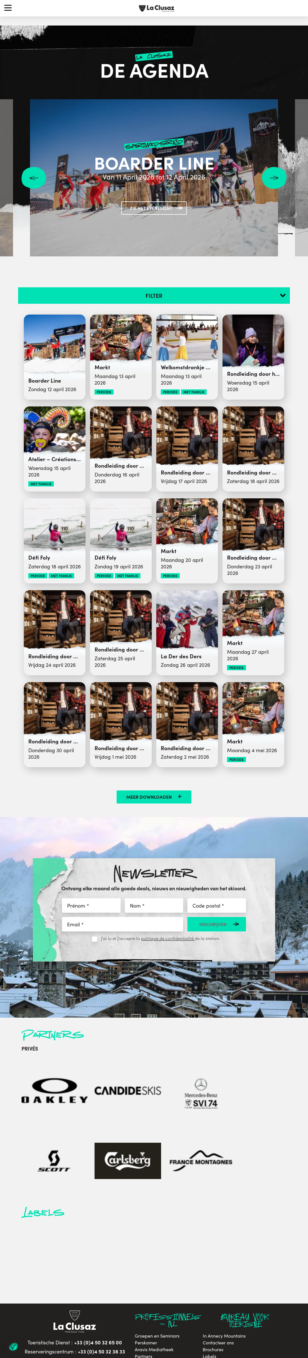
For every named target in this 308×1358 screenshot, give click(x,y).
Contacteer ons (218, 1251)
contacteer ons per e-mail (78, 1274)
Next (274, 178)
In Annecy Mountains (224, 1244)
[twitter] (57, 1295)
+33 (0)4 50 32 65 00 (98, 1251)
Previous (34, 178)
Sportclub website (153, 1278)
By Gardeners (285, 1304)
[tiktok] (105, 1295)
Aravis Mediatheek (154, 1258)
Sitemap (176, 1320)
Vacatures (213, 1272)
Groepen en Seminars (157, 1244)
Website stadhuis (152, 1272)
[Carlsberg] (214, 1076)
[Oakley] (40, 1076)
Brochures (213, 1258)
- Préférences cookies (206, 1320)
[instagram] (73, 1295)
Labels (209, 1265)
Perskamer (146, 1251)
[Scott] (170, 1076)
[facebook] (42, 1295)
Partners (143, 1265)
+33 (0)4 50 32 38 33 (101, 1260)
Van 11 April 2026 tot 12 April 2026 (154, 177)
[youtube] (89, 1295)
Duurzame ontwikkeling (227, 1278)
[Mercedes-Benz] (127, 1076)
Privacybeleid (217, 1285)
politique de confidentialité (168, 938)
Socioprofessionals (154, 1285)
